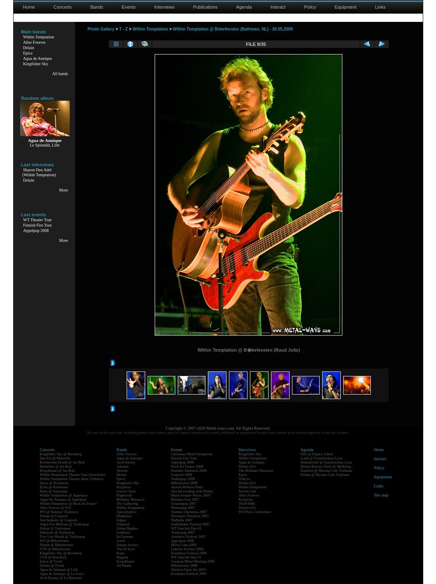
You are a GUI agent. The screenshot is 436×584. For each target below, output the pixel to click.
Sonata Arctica (128, 545)
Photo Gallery (100, 29)
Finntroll (123, 524)
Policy (310, 7)
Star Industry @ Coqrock (59, 520)
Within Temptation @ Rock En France (68, 503)
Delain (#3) (247, 466)
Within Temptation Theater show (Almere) (72, 479)
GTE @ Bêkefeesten (55, 549)
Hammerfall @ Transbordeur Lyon (326, 462)
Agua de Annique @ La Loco (62, 574)
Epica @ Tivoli (51, 561)
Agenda (244, 7)
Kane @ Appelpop (54, 491)
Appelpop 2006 (182, 541)
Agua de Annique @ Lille (59, 569)
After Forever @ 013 (55, 508)
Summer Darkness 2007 (189, 512)
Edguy (122, 520)
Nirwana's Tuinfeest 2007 (190, 516)
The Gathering (127, 503)
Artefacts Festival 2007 (188, 536)
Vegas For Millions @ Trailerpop (64, 524)
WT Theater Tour (37, 220)
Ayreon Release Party (187, 487)
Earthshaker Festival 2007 (190, 524)
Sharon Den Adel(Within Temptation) (39, 172)
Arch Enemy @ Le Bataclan (61, 578)
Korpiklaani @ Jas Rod (57, 470)
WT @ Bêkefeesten (54, 541)
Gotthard (123, 532)
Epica (28, 53)
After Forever (34, 42)
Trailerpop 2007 (183, 532)
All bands (60, 73)
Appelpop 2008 (36, 230)
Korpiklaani (125, 561)
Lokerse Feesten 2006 (187, 549)
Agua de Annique (37, 58)
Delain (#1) (247, 508)
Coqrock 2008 (181, 475)
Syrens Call (247, 491)
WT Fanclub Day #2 (186, 528)
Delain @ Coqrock (54, 516)
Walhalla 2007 (182, 520)
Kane (121, 553)
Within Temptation (38, 37)
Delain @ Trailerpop (55, 528)
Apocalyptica (127, 512)
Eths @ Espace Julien (317, 454)
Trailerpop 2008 (183, 479)
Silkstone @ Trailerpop (57, 532)
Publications (205, 7)
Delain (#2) (247, 483)
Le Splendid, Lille (45, 145)
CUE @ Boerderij (53, 557)
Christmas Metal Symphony (192, 454)
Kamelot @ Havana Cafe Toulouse (326, 470)
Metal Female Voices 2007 (191, 495)
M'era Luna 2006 (184, 545)
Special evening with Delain (192, 491)
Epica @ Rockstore (54, 483)
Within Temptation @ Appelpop (63, 495)
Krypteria (124, 487)
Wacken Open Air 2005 (188, 569)
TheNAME (247, 503)
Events (129, 7)
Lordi (121, 541)
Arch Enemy (126, 462)
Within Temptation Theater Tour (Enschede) (73, 475)
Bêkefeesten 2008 (184, 483)
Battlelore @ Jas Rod (56, 466)
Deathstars (124, 516)
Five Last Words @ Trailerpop (62, 536)
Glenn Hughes (127, 528)
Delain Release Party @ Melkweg (326, 466)
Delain (28, 47)
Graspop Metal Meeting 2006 (193, 561)
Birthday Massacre (131, 499)
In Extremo (125, 536)
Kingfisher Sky (35, 63)
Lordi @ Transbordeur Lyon (322, 458)
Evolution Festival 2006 (189, 553)
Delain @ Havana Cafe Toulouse (325, 475)
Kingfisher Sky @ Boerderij (61, 454)
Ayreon (122, 470)
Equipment (346, 7)
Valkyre (244, 479)
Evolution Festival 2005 (189, 574)
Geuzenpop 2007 (183, 503)
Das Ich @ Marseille (55, 458)
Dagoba (122, 557)
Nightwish (124, 495)
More (63, 190)
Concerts (63, 7)
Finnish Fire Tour (37, 225)
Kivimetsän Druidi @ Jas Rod (62, 462)
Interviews (164, 7)
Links (380, 7)
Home (29, 7)
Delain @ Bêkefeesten (56, 545)
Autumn (123, 466)
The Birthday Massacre (256, 470)
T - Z (123, 29)
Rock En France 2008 (187, 466)
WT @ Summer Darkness (59, 512)
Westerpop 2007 (183, 508)
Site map (381, 495)
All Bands (124, 565)
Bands (96, 7)
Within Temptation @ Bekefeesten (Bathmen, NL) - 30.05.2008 (233, 29)
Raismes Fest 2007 (185, 499)
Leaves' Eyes (126, 491)
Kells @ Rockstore (54, 487)
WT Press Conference (255, 512)
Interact (278, 7)
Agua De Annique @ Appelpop (63, 499)
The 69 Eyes (126, 549)
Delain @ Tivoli (52, 565)
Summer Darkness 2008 (189, 470)
